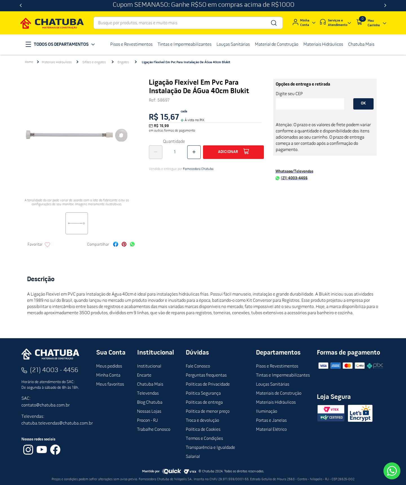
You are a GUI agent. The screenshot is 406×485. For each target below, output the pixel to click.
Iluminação (266, 411)
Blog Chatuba (149, 402)
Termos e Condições (204, 438)
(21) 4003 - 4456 (54, 370)
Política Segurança (203, 393)
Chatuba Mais (150, 384)
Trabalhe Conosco (153, 429)
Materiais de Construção (278, 393)
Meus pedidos (109, 366)
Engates (123, 62)
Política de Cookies (203, 429)
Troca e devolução (202, 420)
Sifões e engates (94, 62)
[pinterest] (124, 245)
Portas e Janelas (271, 420)
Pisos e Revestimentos (277, 366)
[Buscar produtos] (273, 23)
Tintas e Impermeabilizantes (283, 375)
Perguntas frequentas (206, 375)
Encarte (144, 375)
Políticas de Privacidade (208, 384)
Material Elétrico (271, 429)
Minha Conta (108, 375)
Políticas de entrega (204, 402)
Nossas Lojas (149, 411)
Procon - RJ (147, 420)
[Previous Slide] (20, 5)
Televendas (148, 393)
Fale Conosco (198, 366)
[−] (155, 152)
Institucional (149, 366)
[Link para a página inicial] (29, 62)
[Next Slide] (385, 5)
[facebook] (115, 245)
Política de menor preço (208, 411)
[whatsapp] (132, 245)
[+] (194, 152)
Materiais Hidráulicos (57, 62)
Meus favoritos (110, 384)
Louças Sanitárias (272, 384)
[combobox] (188, 23)
